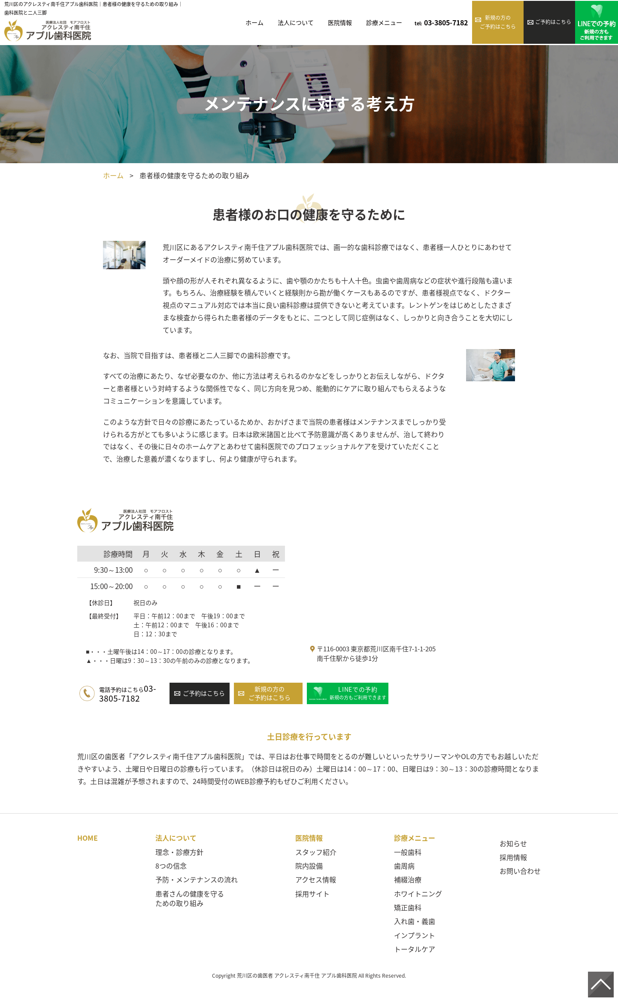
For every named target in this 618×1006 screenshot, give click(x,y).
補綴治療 (407, 879)
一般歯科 (407, 852)
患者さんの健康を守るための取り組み (189, 898)
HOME (87, 838)
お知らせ (513, 843)
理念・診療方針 (179, 852)
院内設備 (309, 865)
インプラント (414, 935)
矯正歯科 (407, 907)
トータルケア (414, 949)
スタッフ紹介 (315, 852)
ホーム (113, 175)
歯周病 (404, 865)
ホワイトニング (418, 893)
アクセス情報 (315, 879)
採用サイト (312, 893)
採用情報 (513, 857)
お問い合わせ (520, 871)
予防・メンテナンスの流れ (196, 879)
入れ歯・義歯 (414, 921)
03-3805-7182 (441, 22)
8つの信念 (171, 865)
